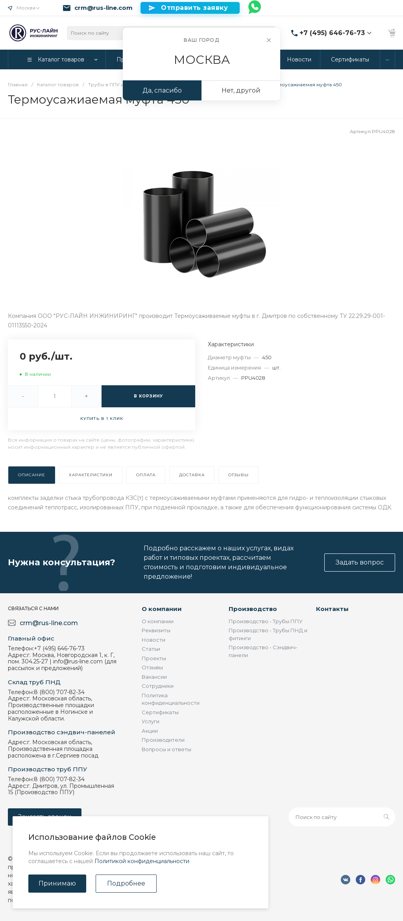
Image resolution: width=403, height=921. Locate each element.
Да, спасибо (162, 90)
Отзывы (152, 667)
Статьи (151, 649)
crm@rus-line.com (103, 7)
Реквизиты (156, 630)
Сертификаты (160, 712)
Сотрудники (158, 686)
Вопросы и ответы (166, 749)
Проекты (154, 658)
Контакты (332, 609)
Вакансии (154, 677)
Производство (253, 609)
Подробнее (126, 883)
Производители (163, 740)
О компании (162, 609)
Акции (150, 731)
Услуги (150, 721)
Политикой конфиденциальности (141, 861)
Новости (153, 640)
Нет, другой (241, 90)
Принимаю (57, 883)
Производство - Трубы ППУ (266, 621)
